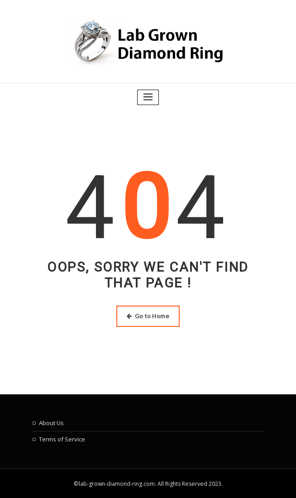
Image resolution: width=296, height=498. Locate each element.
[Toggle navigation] (148, 96)
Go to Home (148, 315)
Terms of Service (62, 438)
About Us (51, 422)
